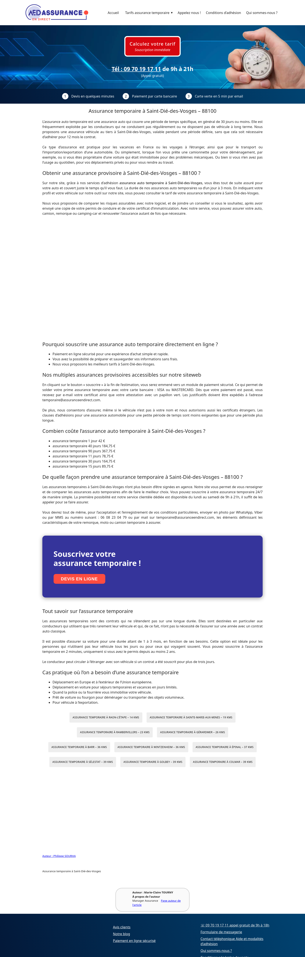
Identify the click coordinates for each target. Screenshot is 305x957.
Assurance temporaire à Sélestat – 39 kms (83, 762)
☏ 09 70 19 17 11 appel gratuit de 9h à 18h (235, 925)
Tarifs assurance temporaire (150, 12)
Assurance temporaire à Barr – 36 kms (79, 747)
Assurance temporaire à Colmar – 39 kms (222, 762)
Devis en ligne (79, 579)
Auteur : (47, 856)
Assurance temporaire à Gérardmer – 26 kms (192, 732)
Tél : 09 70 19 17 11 (136, 69)
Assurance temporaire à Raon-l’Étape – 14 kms (106, 717)
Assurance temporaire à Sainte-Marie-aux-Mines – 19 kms (191, 717)
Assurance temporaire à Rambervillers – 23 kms (115, 732)
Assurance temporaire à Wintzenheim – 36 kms (151, 747)
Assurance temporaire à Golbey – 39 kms (152, 762)
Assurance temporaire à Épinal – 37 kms (225, 747)
